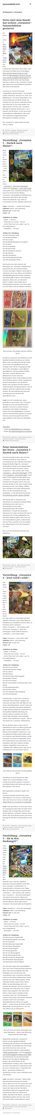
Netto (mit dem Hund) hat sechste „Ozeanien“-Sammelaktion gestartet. (17, 24)
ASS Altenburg (24, 437)
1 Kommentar (8, 1108)
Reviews (15, 437)
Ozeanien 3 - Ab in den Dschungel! (17, 1106)
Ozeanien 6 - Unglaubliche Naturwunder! (13, 132)
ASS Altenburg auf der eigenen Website (16, 495)
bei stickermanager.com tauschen (20, 431)
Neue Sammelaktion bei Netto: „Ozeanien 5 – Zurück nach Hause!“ (17, 449)
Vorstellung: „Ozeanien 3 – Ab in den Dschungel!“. (17, 838)
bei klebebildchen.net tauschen (19, 429)
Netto (20, 130)
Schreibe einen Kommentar (11, 133)
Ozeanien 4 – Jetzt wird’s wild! (21, 188)
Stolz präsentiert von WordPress (11, 1113)
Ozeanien (25, 130)
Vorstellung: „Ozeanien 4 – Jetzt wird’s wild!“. (17, 576)
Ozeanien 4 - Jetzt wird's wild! (16, 827)
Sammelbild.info (11, 4)
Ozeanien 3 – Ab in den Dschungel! (16, 186)
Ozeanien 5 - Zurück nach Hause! (17, 439)
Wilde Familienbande (10, 1052)
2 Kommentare (8, 568)
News (14, 130)
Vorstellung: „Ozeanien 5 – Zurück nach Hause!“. (17, 142)
